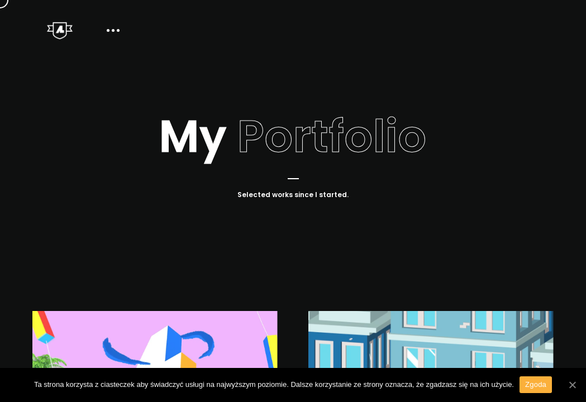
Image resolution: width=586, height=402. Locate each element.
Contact (537, 30)
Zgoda (535, 384)
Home (421, 30)
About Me (476, 30)
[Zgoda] (572, 384)
